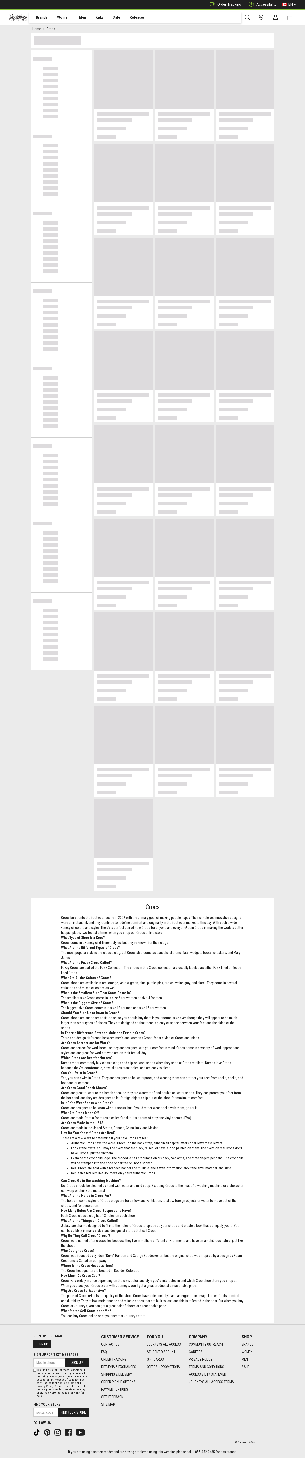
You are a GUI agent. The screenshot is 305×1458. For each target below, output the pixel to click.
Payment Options (114, 1389)
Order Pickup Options (118, 1382)
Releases (129, 18)
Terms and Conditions (206, 1367)
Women (59, 18)
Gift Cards (155, 1359)
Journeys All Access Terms (211, 1382)
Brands (39, 18)
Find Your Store (46, 1404)
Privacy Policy (200, 1359)
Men (77, 18)
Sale (110, 18)
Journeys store (134, 1317)
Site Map (108, 1404)
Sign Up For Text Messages (55, 1355)
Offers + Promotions (163, 1367)
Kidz (94, 18)
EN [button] (289, 4)
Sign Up (42, 1344)
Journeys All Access (164, 1344)
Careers (196, 1352)
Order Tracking (224, 4)
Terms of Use (68, 1383)
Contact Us (110, 1344)
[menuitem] (39, 17)
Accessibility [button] (261, 4)
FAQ (104, 1352)
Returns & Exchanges (118, 1367)
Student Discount (161, 1352)
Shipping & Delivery (116, 1374)
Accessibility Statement (208, 1374)
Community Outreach (206, 1344)
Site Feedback (112, 1397)
